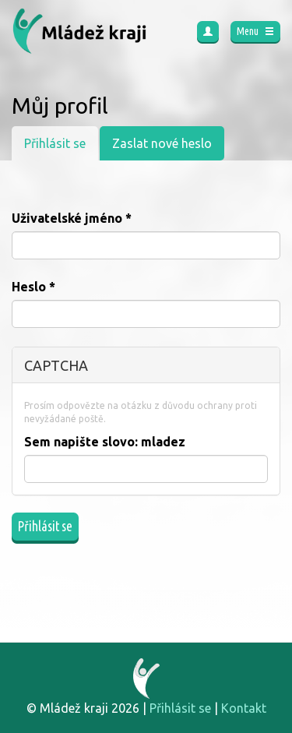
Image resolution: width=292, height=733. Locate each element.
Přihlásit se (61, 147)
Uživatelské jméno (72, 218)
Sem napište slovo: (104, 442)
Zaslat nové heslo (162, 143)
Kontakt (243, 708)
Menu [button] (255, 31)
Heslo (33, 287)
